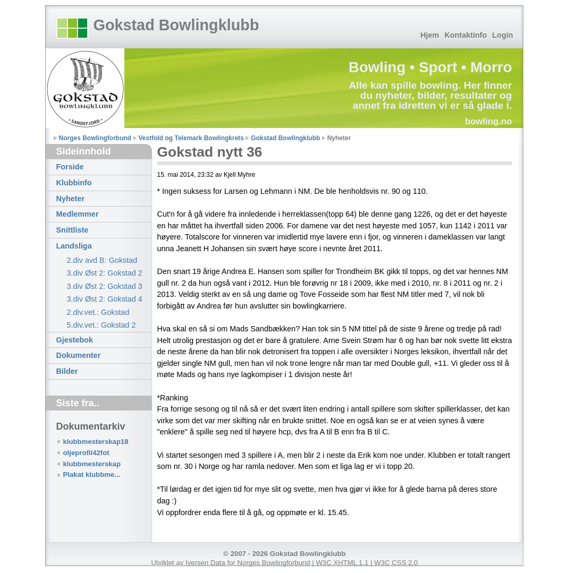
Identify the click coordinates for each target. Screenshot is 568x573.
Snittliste (72, 230)
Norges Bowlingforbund (95, 138)
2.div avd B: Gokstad (102, 260)
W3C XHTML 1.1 (342, 563)
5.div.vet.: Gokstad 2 (101, 325)
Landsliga (74, 246)
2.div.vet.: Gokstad (98, 312)
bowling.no (488, 121)
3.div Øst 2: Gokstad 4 (104, 299)
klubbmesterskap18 (96, 442)
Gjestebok (75, 340)
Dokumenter (78, 355)
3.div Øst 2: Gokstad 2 (104, 273)
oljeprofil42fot (86, 453)
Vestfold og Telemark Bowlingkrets (191, 138)
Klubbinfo (74, 182)
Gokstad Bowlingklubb (176, 24)
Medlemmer (77, 214)
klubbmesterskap (92, 464)
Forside (70, 167)
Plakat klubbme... (92, 474)
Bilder (67, 371)
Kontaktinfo (465, 35)
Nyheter (70, 198)
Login (502, 35)
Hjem (429, 35)
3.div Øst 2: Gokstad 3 (104, 286)
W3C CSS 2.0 (396, 563)
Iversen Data (205, 563)
